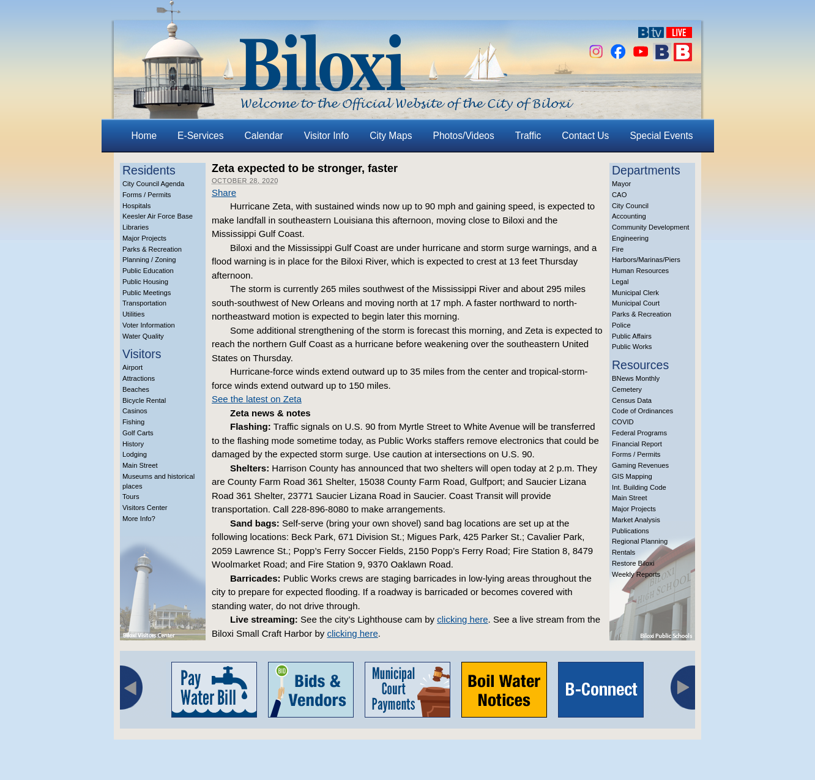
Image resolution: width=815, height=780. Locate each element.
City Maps (391, 135)
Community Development (650, 227)
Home (144, 135)
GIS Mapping (632, 476)
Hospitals (136, 205)
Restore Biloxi (633, 563)
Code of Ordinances (642, 410)
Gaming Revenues (640, 465)
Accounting (629, 216)
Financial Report (637, 444)
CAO (619, 194)
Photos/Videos (463, 135)
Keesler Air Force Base (157, 216)
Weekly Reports (636, 574)
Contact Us (585, 135)
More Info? (138, 518)
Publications (630, 530)
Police (621, 325)
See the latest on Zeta (257, 399)
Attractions (138, 378)
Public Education (148, 270)
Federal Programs (639, 433)
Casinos (134, 410)
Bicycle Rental (144, 400)
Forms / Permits (146, 194)
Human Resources (640, 270)
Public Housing (145, 281)
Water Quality (143, 336)
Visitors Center (145, 507)
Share (224, 192)
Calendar (264, 135)
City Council (630, 205)
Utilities (133, 314)
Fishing (133, 422)
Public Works (632, 346)
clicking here (462, 619)
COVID (623, 422)
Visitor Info (326, 135)
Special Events (661, 135)
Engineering (630, 238)
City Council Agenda (153, 183)
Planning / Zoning (149, 259)
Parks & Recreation (152, 249)
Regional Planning (640, 541)
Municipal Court (636, 303)
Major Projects (144, 238)
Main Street (140, 465)
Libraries (135, 227)
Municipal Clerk (635, 292)
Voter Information (148, 325)
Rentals (623, 552)
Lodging (134, 454)
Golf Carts (138, 433)
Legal (620, 281)
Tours (131, 496)
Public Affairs (632, 336)
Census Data (632, 400)
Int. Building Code (639, 487)
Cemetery (627, 389)
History (133, 444)
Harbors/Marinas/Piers (646, 259)
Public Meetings (146, 292)
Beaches (135, 389)
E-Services (200, 135)
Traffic (528, 135)
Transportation (144, 303)
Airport (132, 367)
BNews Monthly (636, 378)
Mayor (621, 183)
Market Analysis (636, 519)
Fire (617, 249)
